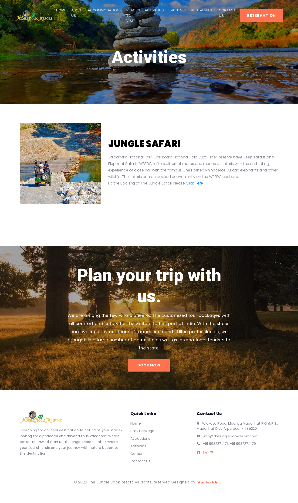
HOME (61, 10)
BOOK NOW (148, 365)
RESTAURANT (202, 10)
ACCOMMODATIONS (105, 10)
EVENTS (176, 10)
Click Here (194, 183)
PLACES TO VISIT (133, 15)
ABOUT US (77, 12)
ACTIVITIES (154, 10)
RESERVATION (261, 15)
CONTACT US (227, 12)
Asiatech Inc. (210, 482)
